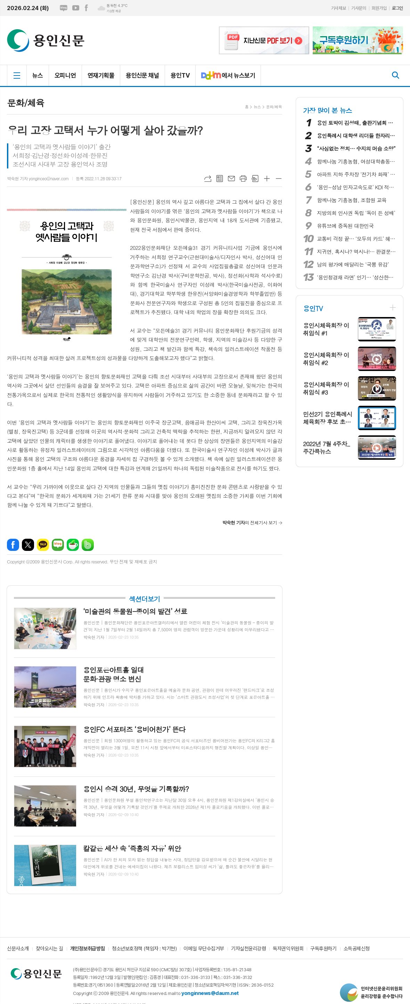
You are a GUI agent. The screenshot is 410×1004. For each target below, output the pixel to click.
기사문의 (358, 8)
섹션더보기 (144, 599)
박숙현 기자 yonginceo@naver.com (38, 178)
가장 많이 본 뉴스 (327, 110)
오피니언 (65, 75)
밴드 (88, 545)
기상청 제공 (114, 11)
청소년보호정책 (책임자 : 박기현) (144, 949)
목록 (219, 178)
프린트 (243, 178)
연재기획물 (101, 75)
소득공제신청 (357, 949)
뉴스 (37, 75)
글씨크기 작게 (278, 178)
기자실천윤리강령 (248, 949)
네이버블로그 (63, 8)
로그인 (397, 8)
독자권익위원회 (288, 949)
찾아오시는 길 (49, 949)
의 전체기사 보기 (249, 522)
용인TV (180, 75)
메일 (231, 178)
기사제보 (338, 8)
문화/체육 (274, 106)
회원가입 (379, 8)
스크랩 (255, 178)
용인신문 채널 (142, 75)
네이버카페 (73, 545)
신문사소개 (18, 949)
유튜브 (76, 8)
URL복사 (207, 178)
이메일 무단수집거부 (203, 949)
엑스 (28, 545)
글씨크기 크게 (266, 178)
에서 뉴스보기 (225, 78)
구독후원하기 (323, 949)
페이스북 (86, 8)
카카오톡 (43, 545)
